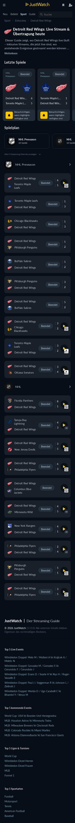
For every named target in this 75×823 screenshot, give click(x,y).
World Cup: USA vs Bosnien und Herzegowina (30, 715)
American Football (15, 811)
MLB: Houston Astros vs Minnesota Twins (28, 720)
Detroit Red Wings (41, 20)
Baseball (9, 815)
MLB (7, 770)
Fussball (9, 796)
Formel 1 (9, 775)
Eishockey (20, 20)
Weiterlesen (11, 53)
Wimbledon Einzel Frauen (19, 765)
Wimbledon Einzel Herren (19, 760)
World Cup (11, 756)
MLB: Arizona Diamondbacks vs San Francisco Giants (34, 735)
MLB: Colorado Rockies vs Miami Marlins (27, 730)
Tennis (8, 806)
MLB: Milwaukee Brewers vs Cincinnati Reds (29, 725)
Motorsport (11, 801)
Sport (7, 20)
